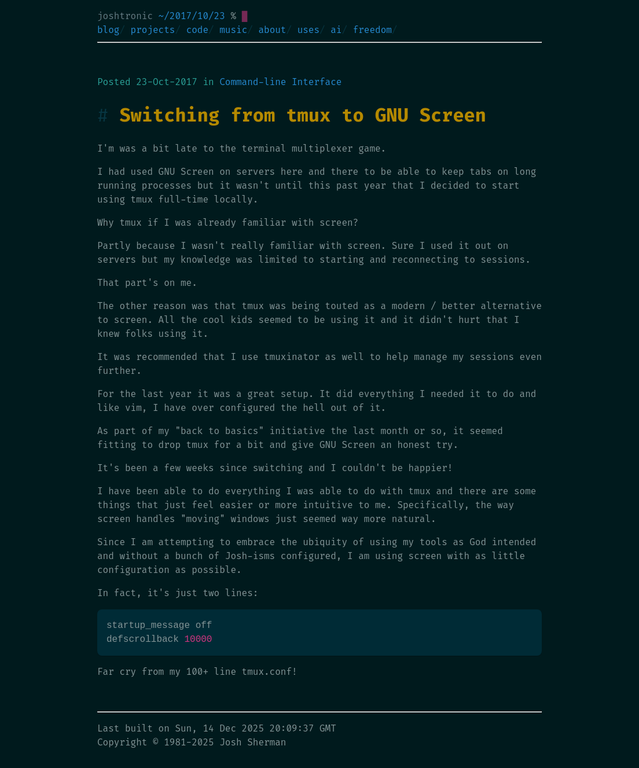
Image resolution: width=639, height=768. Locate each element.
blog (108, 30)
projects (153, 30)
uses (309, 30)
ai (335, 30)
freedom (372, 30)
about (272, 30)
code (197, 30)
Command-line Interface (280, 82)
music (233, 30)
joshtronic (125, 16)
